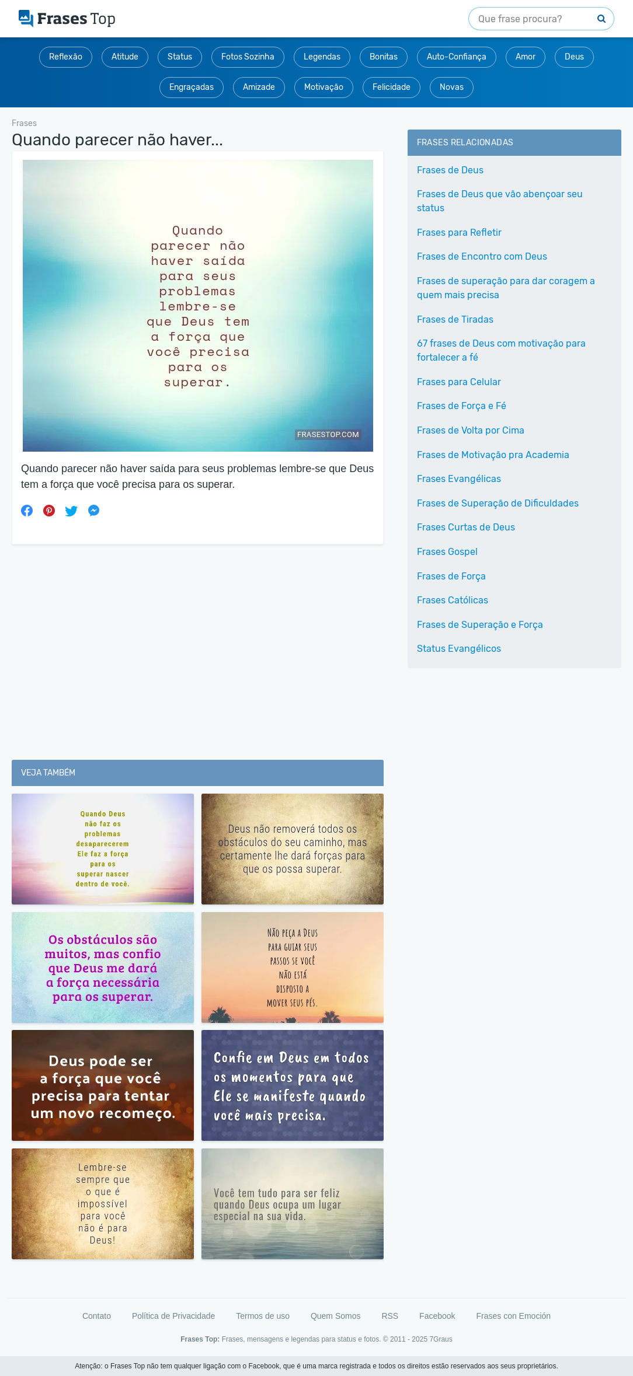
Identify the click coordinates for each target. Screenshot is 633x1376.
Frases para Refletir (459, 232)
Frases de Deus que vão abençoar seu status (500, 201)
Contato (96, 1316)
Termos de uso (263, 1316)
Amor (525, 57)
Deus (574, 57)
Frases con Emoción (513, 1316)
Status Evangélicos (459, 648)
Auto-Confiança (456, 57)
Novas (452, 87)
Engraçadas (191, 87)
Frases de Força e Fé (461, 405)
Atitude (125, 57)
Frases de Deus (450, 170)
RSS (389, 1316)
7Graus (440, 1339)
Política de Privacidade (173, 1316)
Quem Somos (336, 1316)
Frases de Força (451, 576)
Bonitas (384, 57)
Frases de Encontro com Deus (482, 256)
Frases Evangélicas (459, 478)
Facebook (437, 1316)
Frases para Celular (459, 381)
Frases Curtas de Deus (466, 527)
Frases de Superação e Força (480, 624)
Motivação (323, 87)
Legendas (322, 57)
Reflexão (65, 57)
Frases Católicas (452, 600)
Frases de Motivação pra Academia (493, 454)
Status (180, 57)
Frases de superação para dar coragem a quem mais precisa (506, 288)
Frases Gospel (447, 551)
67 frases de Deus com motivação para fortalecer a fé (501, 350)
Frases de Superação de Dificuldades (498, 503)
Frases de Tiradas (455, 319)
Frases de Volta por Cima (470, 430)
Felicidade (392, 87)
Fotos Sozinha (247, 57)
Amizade (259, 87)
